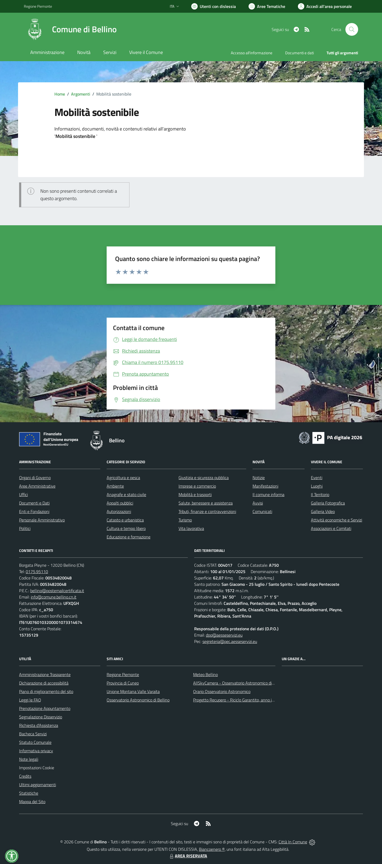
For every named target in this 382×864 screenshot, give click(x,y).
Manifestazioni (265, 486)
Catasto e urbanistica (125, 520)
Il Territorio (320, 494)
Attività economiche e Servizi (336, 520)
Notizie (259, 477)
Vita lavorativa (191, 528)
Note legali (28, 759)
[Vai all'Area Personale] (325, 6)
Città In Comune (293, 842)
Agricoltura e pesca (123, 477)
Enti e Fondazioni (34, 511)
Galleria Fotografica (328, 503)
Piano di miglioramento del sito (46, 691)
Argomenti (80, 94)
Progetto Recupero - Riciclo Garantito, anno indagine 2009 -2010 (251, 700)
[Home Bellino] (70, 29)
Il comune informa (268, 494)
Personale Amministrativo (42, 520)
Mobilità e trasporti (195, 494)
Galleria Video (323, 511)
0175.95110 (37, 571)
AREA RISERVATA (187, 856)
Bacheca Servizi (33, 734)
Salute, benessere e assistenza (206, 503)
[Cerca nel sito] (351, 29)
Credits (25, 776)
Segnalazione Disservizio (40, 717)
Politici (25, 528)
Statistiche (28, 793)
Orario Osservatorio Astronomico (221, 691)
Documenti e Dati (34, 503)
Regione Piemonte (123, 674)
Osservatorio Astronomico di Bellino (138, 700)
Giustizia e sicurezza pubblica (204, 477)
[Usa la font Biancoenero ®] (213, 6)
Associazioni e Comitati (331, 528)
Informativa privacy (36, 751)
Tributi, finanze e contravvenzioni (207, 511)
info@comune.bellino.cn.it (53, 597)
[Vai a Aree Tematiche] (267, 6)
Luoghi (317, 486)
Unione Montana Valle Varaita (133, 691)
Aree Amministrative (37, 486)
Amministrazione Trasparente (45, 674)
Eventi (316, 477)
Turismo (185, 520)
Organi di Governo (35, 477)
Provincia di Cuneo (123, 683)
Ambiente (115, 486)
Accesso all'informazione (251, 53)
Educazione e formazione (128, 537)
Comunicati (262, 511)
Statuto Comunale (35, 742)
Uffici (23, 494)
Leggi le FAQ (30, 700)
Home (59, 94)
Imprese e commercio (197, 486)
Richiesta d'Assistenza (38, 725)
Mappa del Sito (32, 801)
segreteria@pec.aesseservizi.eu (229, 641)
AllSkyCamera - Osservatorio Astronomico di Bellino (239, 683)
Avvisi (258, 503)
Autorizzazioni (119, 511)
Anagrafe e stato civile (126, 494)
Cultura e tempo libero (126, 528)
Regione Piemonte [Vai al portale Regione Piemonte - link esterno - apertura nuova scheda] (38, 6)
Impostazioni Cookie (36, 767)
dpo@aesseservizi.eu (224, 635)
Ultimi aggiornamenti (37, 784)
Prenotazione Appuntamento (44, 708)
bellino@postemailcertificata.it (57, 590)
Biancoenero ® (212, 849)
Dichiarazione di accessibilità (43, 683)
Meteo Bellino (205, 674)
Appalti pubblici (120, 503)
